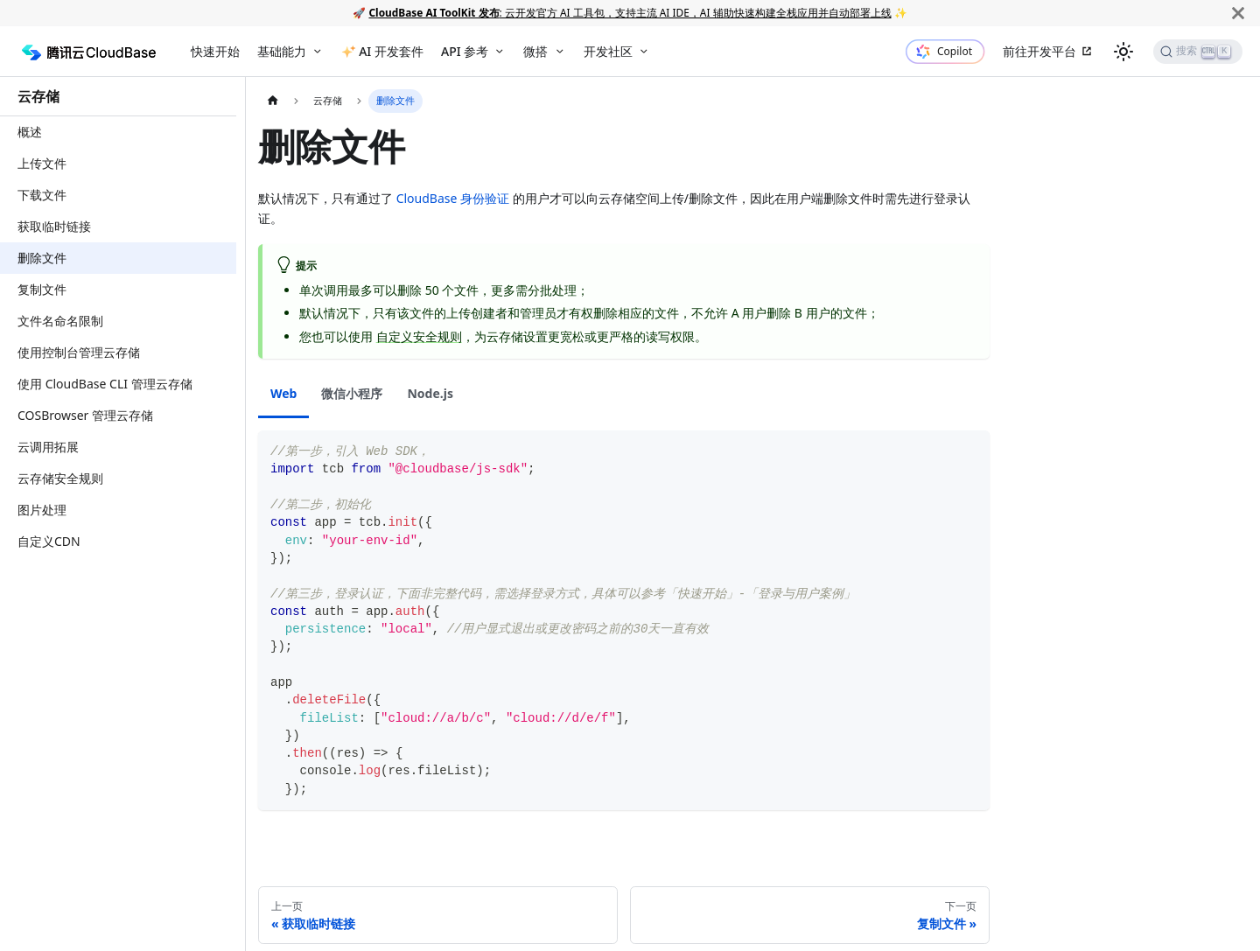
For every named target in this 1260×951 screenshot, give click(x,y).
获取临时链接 (54, 226)
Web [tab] (283, 393)
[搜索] (1197, 51)
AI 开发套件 (391, 51)
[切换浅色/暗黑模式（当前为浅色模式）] (1123, 51)
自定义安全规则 (419, 336)
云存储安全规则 (60, 478)
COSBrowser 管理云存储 (85, 415)
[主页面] (272, 101)
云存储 (39, 96)
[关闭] (1238, 12)
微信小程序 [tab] (351, 393)
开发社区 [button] (608, 51)
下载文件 (42, 194)
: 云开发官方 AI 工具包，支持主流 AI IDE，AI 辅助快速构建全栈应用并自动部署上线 (629, 12)
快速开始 (215, 51)
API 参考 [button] (464, 51)
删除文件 (42, 257)
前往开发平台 (1039, 51)
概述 (30, 131)
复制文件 (42, 289)
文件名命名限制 (60, 320)
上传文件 (42, 163)
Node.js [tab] (429, 393)
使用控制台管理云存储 (79, 352)
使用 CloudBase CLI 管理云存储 (105, 383)
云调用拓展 (48, 446)
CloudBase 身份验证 (452, 198)
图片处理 (42, 509)
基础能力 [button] (281, 51)
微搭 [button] (535, 51)
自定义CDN (49, 541)
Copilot (954, 51)
